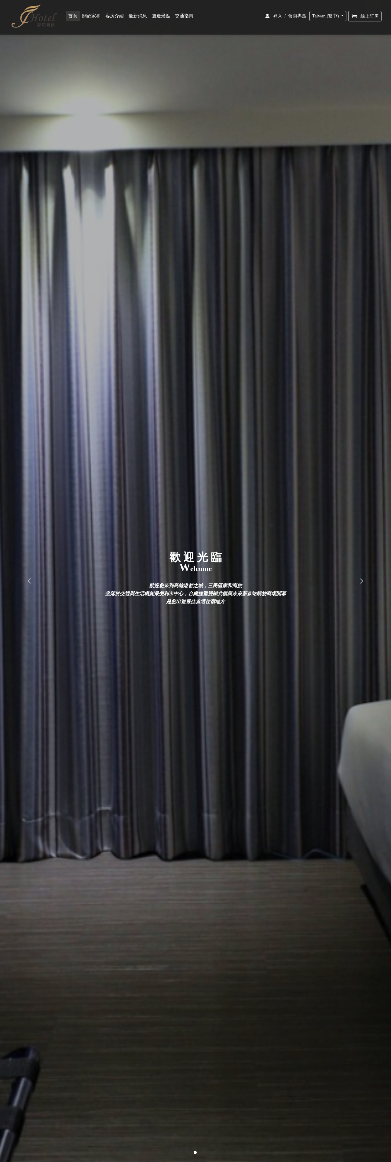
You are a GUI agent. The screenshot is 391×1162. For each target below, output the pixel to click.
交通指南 (185, 17)
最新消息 (139, 17)
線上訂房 (365, 17)
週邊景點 (162, 17)
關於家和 (92, 17)
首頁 (75, 17)
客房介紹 (116, 17)
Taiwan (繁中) (326, 17)
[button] (29, 581)
